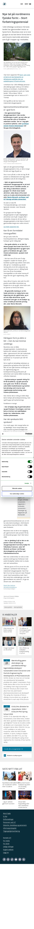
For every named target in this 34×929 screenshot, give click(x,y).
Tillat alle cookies (17, 488)
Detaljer (27, 483)
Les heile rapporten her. (11, 227)
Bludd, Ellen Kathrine (9, 585)
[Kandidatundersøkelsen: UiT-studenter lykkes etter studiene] (9, 780)
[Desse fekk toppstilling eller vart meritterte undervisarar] (25, 799)
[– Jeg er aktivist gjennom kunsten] (9, 798)
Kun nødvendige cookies (17, 493)
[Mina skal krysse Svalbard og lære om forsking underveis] (25, 780)
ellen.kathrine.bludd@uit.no (10, 587)
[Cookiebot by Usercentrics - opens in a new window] (25, 434)
